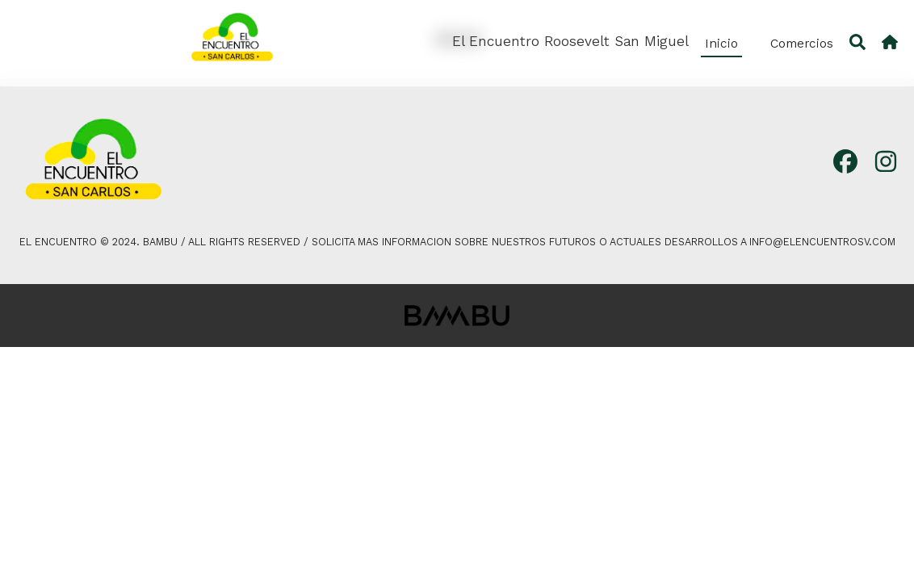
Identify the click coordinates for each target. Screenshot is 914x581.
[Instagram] (886, 163)
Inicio (721, 43)
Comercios (801, 43)
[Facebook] (845, 163)
